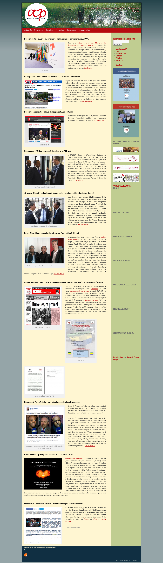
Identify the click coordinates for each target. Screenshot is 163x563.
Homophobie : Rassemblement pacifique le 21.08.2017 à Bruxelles (52, 77)
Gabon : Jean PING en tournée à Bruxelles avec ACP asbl (47, 151)
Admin (135, 560)
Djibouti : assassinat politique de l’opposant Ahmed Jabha (48, 112)
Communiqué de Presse (74, 458)
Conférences (71, 30)
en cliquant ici (99, 120)
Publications (60, 30)
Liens (118, 51)
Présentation (38, 30)
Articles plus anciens (72, 528)
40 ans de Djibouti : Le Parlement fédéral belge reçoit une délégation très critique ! (59, 193)
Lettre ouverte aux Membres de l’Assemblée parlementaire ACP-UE (87, 44)
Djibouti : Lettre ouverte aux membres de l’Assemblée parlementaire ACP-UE (56, 39)
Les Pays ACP (121, 49)
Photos (119, 58)
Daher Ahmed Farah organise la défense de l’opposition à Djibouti (51, 233)
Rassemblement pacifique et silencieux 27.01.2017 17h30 (48, 454)
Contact (119, 65)
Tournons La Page (92, 300)
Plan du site (121, 53)
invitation (94, 289)
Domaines (49, 30)
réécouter (96, 519)
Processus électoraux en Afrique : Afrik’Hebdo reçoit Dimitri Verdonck (53, 503)
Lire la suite (89, 68)
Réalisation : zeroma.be (123, 560)
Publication (118, 357)
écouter (87, 519)
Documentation (84, 30)
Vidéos (119, 56)
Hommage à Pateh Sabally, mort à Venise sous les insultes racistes (51, 402)
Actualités (28, 30)
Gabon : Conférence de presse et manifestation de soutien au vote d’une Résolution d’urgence (63, 282)
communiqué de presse (79, 291)
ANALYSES (120, 60)
